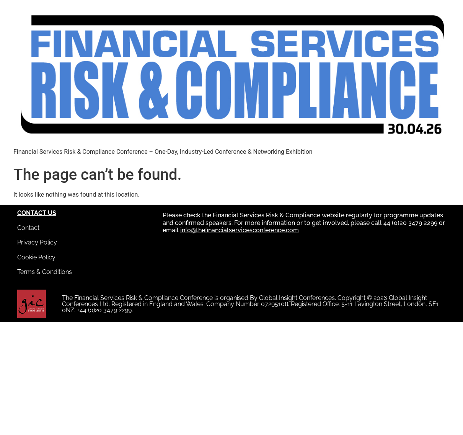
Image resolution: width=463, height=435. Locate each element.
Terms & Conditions (44, 271)
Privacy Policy (37, 242)
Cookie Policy (36, 257)
